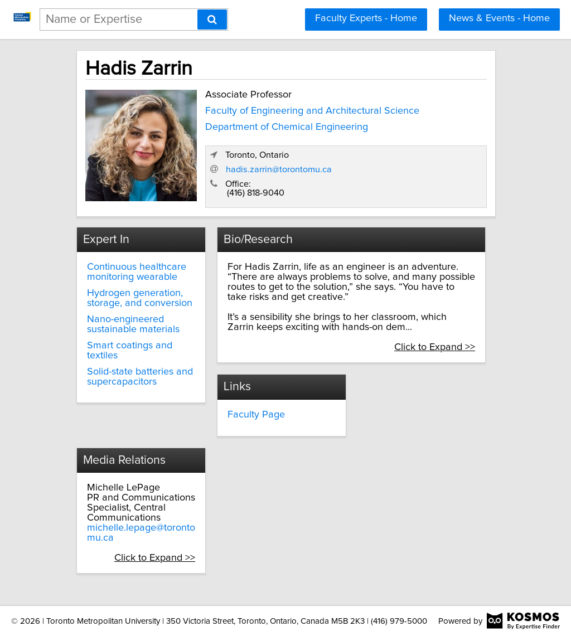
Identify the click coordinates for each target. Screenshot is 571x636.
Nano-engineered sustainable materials (133, 324)
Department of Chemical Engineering (286, 127)
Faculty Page (256, 415)
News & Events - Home (499, 18)
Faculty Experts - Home (366, 18)
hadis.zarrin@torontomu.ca (279, 169)
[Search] (212, 19)
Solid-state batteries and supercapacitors (140, 377)
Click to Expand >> (434, 347)
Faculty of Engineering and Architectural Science (312, 111)
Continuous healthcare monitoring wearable (136, 272)
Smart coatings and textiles (129, 351)
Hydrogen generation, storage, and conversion (139, 298)
